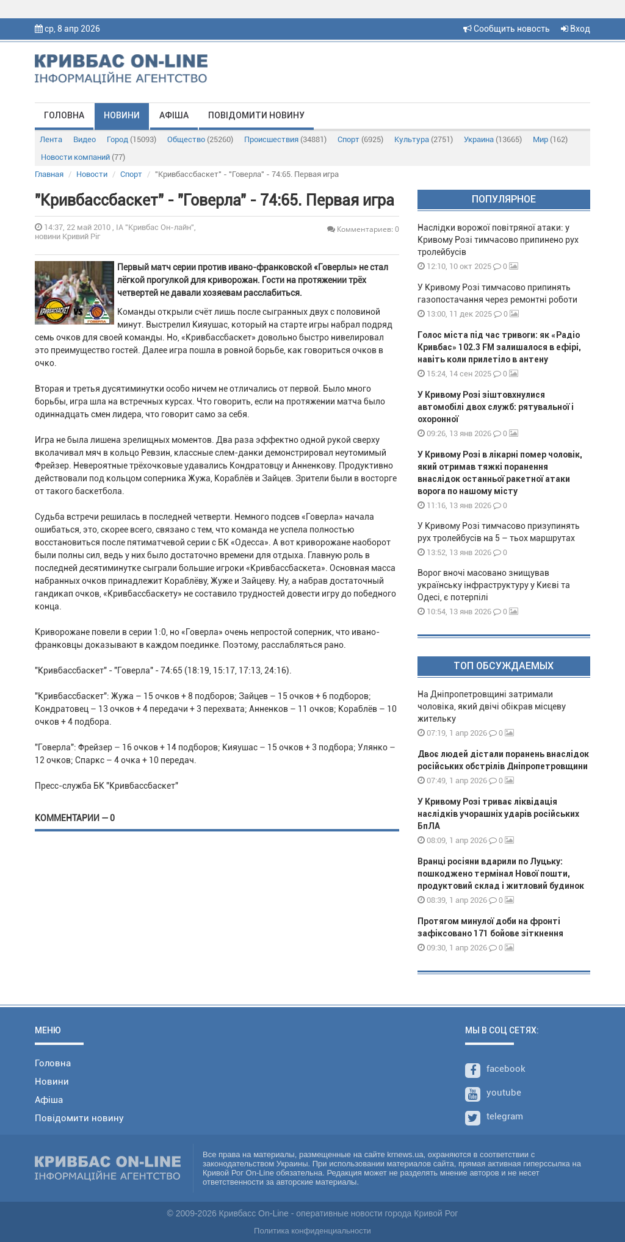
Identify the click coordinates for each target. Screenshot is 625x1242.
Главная (49, 174)
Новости (91, 174)
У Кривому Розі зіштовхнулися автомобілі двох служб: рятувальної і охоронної (495, 407)
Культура (423, 139)
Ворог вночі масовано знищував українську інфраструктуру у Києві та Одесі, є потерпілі (493, 585)
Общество (200, 139)
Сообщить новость (506, 29)
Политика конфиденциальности (312, 1230)
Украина (493, 139)
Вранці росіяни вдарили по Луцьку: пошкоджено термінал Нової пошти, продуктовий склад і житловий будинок (500, 873)
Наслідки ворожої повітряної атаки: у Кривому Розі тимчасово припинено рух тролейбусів (498, 240)
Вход (575, 29)
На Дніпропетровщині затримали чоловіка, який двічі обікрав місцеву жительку (491, 706)
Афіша (174, 115)
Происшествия (285, 139)
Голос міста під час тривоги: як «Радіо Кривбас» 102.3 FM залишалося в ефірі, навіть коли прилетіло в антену (499, 347)
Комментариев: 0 (363, 229)
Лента (51, 139)
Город (131, 139)
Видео (84, 139)
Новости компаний (83, 157)
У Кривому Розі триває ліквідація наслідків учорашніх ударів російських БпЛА (498, 814)
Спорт (360, 139)
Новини (122, 115)
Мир (550, 139)
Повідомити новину (256, 115)
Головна (64, 115)
